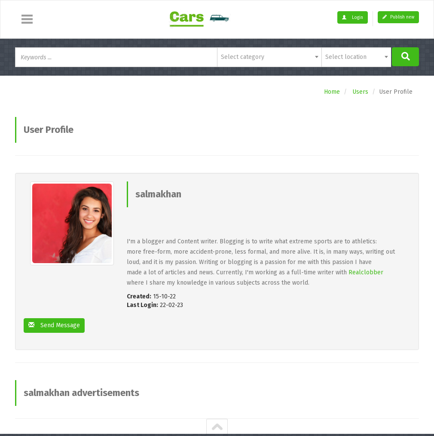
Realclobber (365, 272)
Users (360, 91)
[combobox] (269, 57)
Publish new (398, 17)
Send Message (54, 325)
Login (352, 17)
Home (332, 91)
